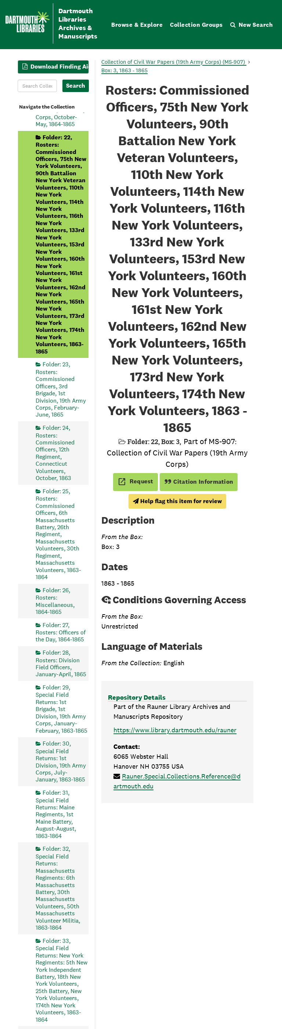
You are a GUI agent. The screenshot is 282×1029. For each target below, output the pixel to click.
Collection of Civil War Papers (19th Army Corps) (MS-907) (173, 61)
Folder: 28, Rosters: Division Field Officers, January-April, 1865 (61, 663)
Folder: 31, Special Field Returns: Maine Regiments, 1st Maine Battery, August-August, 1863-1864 (56, 814)
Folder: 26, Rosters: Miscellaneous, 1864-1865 (55, 601)
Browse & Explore (137, 25)
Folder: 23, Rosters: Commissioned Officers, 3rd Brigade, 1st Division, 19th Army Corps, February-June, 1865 (61, 389)
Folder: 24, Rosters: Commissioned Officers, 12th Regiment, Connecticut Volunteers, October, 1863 (55, 453)
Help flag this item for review (177, 501)
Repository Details (137, 697)
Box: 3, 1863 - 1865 (124, 70)
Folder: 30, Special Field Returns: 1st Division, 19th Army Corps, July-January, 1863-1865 (61, 761)
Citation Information (199, 482)
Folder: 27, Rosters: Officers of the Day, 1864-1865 (61, 632)
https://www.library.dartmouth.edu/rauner (174, 730)
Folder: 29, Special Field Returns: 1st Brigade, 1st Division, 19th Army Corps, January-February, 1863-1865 (61, 709)
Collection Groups (196, 25)
